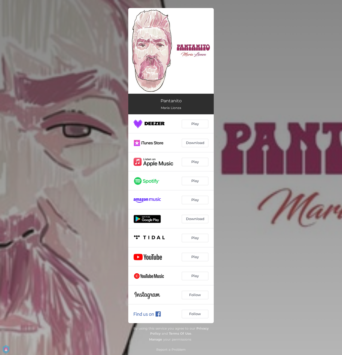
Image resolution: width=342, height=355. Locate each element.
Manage (155, 339)
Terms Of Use (180, 333)
